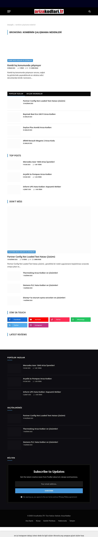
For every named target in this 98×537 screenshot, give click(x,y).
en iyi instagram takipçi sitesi (25, 536)
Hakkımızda (62, 521)
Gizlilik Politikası (49, 521)
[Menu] (9, 11)
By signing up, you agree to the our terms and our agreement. (49, 497)
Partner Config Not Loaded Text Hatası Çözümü (44, 101)
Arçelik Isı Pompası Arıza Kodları (37, 174)
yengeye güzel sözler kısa (74, 536)
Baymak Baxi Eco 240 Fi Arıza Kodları (39, 114)
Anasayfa (10, 25)
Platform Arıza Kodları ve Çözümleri (21, 252)
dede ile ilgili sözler (45, 536)
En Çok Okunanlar (35, 94)
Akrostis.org (58, 536)
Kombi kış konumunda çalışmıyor (24, 65)
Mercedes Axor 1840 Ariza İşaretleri (39, 162)
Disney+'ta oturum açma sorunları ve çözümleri (44, 297)
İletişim (72, 521)
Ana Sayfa (29, 521)
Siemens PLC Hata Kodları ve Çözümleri (40, 285)
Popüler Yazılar (16, 94)
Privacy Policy (64, 497)
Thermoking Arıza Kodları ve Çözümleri (40, 273)
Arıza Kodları (66, 516)
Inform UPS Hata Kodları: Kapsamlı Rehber (42, 186)
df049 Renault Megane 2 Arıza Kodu (39, 140)
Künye (38, 521)
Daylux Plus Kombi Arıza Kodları (37, 127)
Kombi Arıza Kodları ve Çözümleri (20, 60)
